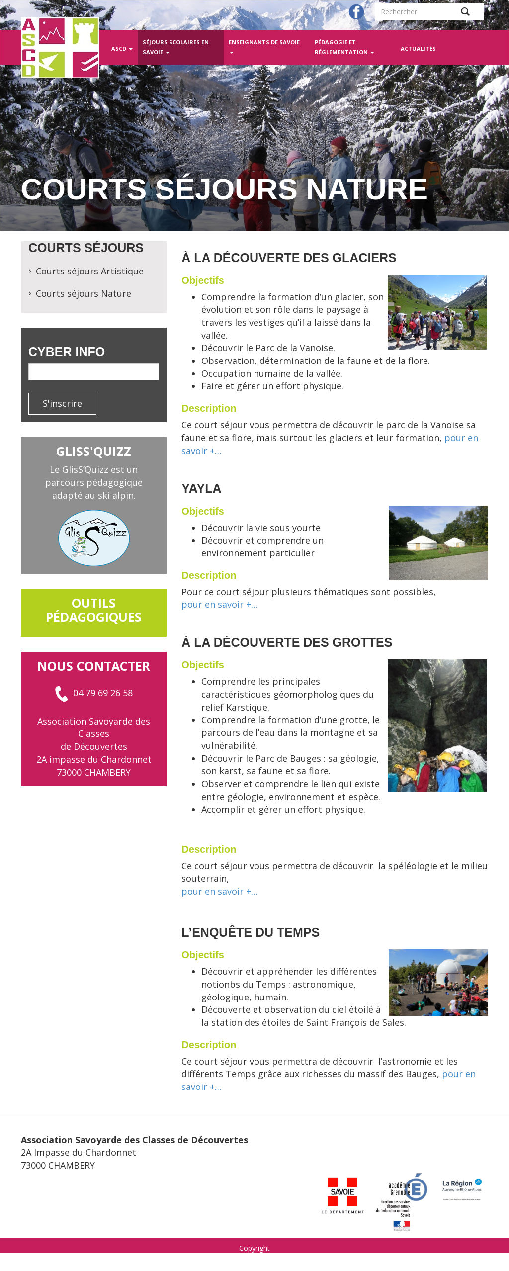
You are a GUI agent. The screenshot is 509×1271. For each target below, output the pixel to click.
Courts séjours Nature (83, 293)
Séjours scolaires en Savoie (176, 47)
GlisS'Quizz (93, 451)
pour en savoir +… (219, 604)
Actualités (418, 48)
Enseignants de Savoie (264, 46)
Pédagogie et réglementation (344, 47)
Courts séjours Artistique (90, 271)
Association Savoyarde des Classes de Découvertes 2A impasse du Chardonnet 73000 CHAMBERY (94, 746)
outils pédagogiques (94, 610)
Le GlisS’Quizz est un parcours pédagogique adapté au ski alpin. (94, 482)
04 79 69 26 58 (94, 693)
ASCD (122, 48)
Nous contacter (93, 665)
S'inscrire (62, 403)
